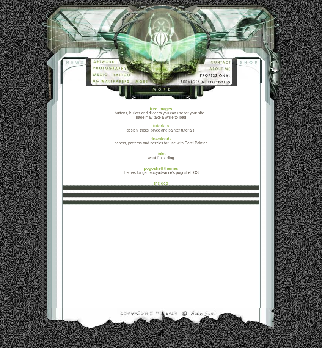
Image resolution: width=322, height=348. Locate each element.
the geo (161, 193)
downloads (161, 138)
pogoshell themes (161, 168)
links (160, 153)
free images (161, 109)
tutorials (161, 126)
